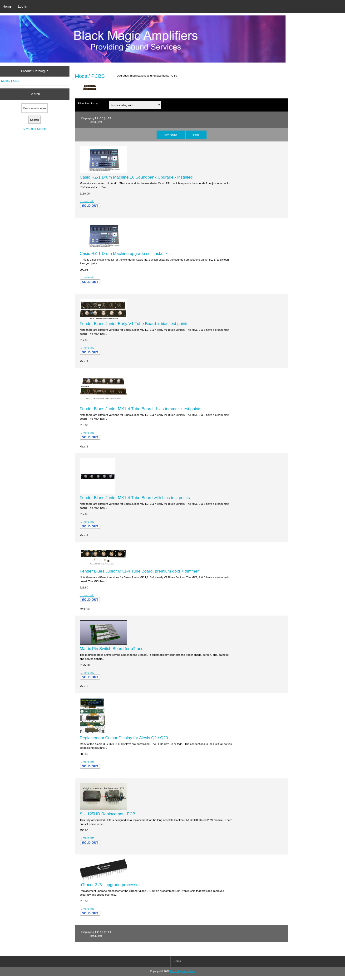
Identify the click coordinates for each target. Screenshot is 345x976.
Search (35, 94)
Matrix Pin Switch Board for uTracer (112, 648)
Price (196, 134)
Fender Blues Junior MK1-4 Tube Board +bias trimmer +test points (140, 408)
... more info (87, 201)
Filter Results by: (88, 103)
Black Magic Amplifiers (182, 971)
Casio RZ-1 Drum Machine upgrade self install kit (125, 253)
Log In (22, 6)
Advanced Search (35, 129)
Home (7, 6)
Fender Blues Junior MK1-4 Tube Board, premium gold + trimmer (139, 571)
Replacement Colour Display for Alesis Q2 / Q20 (124, 737)
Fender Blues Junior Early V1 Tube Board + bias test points (134, 323)
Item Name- (171, 134)
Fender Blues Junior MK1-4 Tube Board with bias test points (135, 497)
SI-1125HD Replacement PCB (107, 813)
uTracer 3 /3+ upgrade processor (110, 884)
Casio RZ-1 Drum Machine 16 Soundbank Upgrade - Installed (136, 177)
